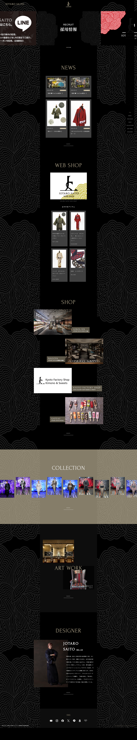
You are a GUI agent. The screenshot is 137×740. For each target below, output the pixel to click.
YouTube (63, 90)
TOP (130, 113)
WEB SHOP (130, 120)
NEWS (130, 116)
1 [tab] (66, 47)
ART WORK (130, 132)
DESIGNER (130, 135)
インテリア (50, 566)
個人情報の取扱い (31, 737)
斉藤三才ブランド (17, 737)
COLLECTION (130, 128)
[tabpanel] (68, 28)
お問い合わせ (5, 737)
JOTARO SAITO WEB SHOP (68, 188)
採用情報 (24, 737)
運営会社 (11, 737)
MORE (68, 144)
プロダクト (87, 597)
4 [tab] (70, 47)
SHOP (130, 124)
